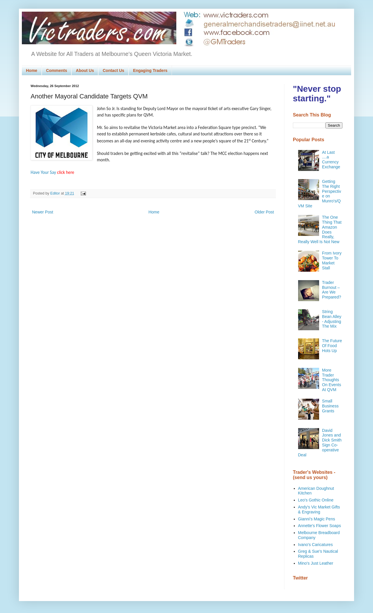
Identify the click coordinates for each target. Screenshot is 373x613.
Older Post (264, 212)
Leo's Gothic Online (316, 500)
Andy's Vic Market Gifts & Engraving (319, 509)
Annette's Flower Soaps (319, 525)
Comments (56, 70)
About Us (85, 70)
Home (31, 70)
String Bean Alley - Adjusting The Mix (331, 318)
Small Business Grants (330, 406)
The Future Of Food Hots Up (332, 345)
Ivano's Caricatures (315, 544)
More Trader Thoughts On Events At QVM (331, 380)
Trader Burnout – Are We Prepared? (331, 289)
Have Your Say (52, 172)
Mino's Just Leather (315, 563)
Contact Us (113, 70)
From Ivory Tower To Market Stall (332, 260)
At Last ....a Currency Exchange (331, 159)
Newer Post (42, 212)
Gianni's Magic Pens (316, 519)
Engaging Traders (150, 70)
